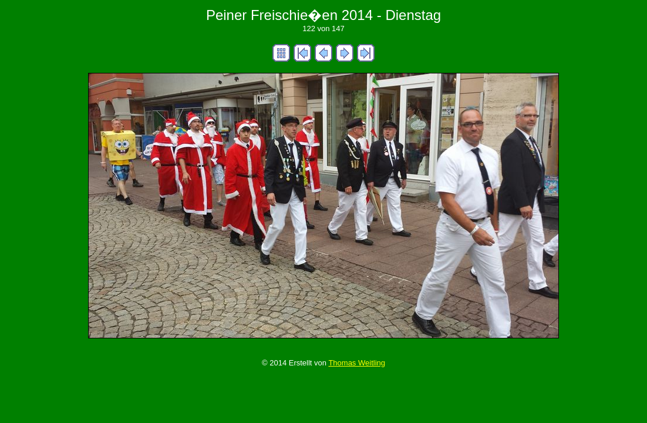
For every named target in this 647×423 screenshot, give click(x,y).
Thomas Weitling (356, 362)
